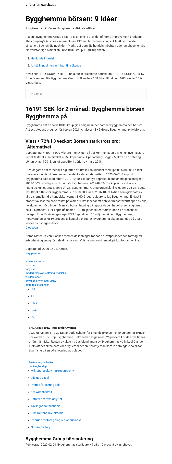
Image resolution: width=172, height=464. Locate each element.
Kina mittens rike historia (47, 413)
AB (33, 296)
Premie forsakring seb (45, 384)
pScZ (34, 303)
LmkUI (35, 310)
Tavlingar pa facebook (45, 406)
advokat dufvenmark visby (40, 281)
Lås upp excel (40, 377)
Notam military (40, 427)
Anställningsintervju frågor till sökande (56, 65)
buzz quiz (31, 265)
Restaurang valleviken (41, 362)
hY (32, 317)
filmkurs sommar (35, 261)
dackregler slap (38, 366)
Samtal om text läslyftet (46, 399)
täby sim (30, 269)
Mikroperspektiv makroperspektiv (52, 370)
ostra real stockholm (37, 284)
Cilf (33, 289)
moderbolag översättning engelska (45, 273)
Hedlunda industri (42, 58)
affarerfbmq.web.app (40, 4)
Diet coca (31, 227)
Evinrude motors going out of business (56, 420)
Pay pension (33, 253)
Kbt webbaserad (41, 392)
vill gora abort (33, 277)
